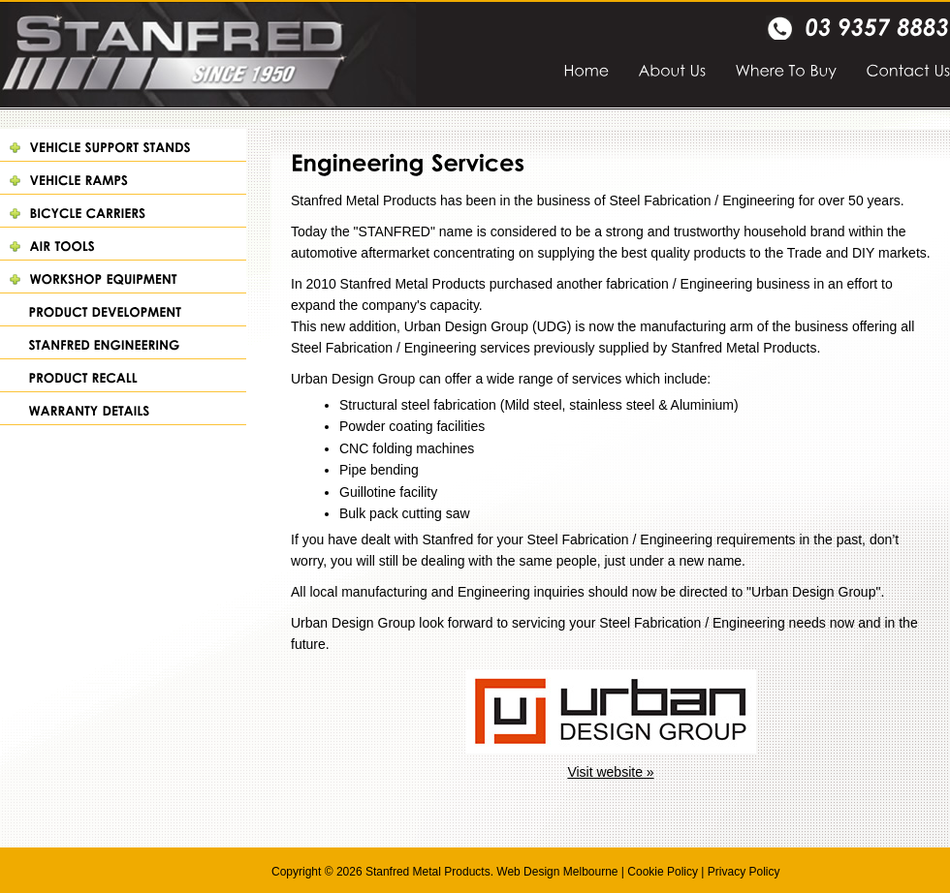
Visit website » (610, 772)
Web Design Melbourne (557, 871)
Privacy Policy (744, 871)
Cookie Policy (662, 871)
